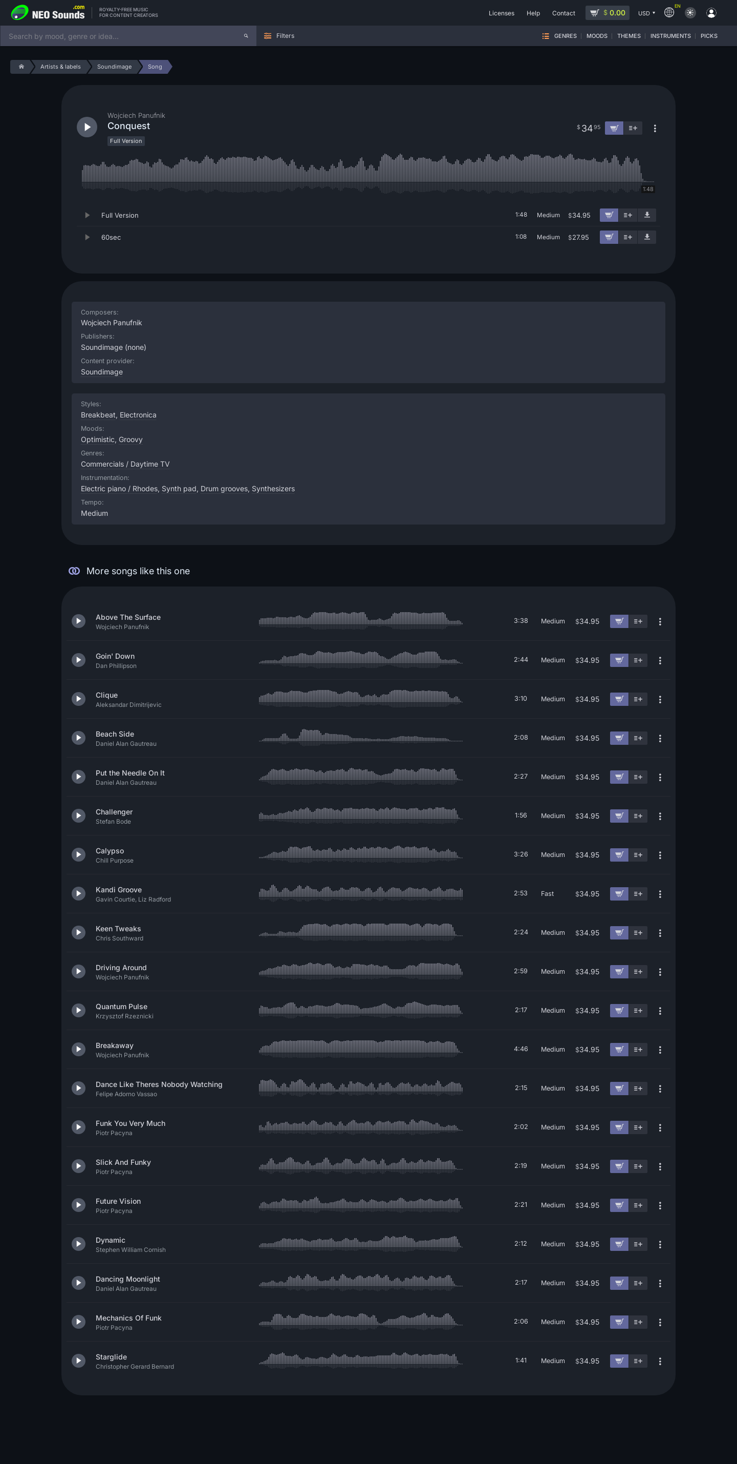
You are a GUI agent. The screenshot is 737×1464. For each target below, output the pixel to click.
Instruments (671, 36)
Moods (597, 36)
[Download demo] (647, 215)
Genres (565, 36)
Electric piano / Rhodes (119, 488)
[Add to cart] (609, 215)
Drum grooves (224, 488)
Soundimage (102, 371)
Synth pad (179, 488)
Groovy (131, 439)
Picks (709, 36)
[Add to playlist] (628, 215)
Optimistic (98, 439)
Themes (629, 36)
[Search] (246, 36)
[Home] (19, 67)
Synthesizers (273, 488)
